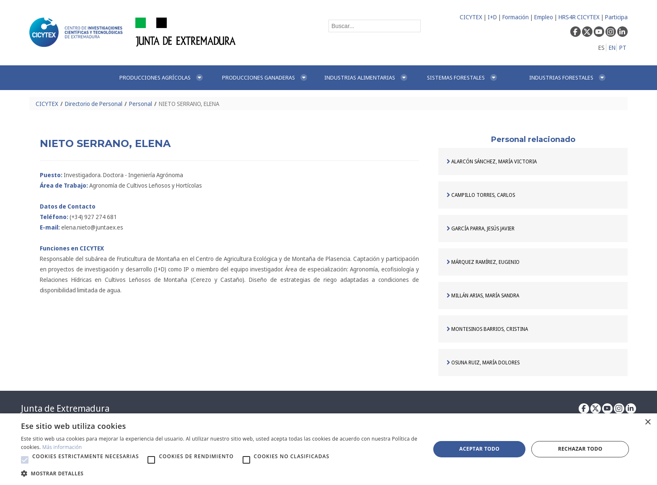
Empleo (543, 17)
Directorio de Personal (93, 104)
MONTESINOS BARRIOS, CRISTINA (487, 329)
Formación (515, 17)
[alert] (328, 449)
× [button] (647, 422)
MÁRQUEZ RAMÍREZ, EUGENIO (483, 262)
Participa (616, 17)
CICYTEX (471, 17)
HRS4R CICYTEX (579, 17)
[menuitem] (162, 77)
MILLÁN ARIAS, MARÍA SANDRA (483, 295)
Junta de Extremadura (65, 408)
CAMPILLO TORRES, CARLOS (481, 195)
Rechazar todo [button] (580, 448)
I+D (492, 17)
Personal (140, 104)
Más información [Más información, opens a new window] (62, 447)
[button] (24, 459)
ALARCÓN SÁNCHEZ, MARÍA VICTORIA (492, 161)
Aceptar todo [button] (479, 448)
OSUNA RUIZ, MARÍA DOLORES (483, 362)
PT (622, 48)
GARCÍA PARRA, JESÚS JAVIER (481, 228)
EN (612, 48)
